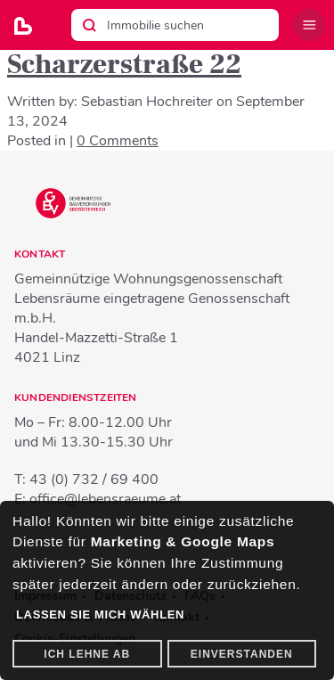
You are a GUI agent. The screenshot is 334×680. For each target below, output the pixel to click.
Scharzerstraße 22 (124, 64)
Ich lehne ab (87, 654)
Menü (309, 25)
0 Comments (118, 141)
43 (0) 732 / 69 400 (94, 479)
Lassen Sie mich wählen (100, 614)
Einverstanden (242, 654)
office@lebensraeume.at (105, 499)
